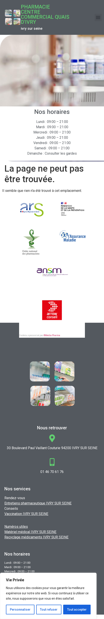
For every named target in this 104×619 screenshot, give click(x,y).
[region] (48, 596)
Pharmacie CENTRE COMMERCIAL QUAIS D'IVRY (45, 14)
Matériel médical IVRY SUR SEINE (30, 532)
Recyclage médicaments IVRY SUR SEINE (36, 537)
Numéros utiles (16, 526)
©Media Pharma (52, 335)
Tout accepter (77, 609)
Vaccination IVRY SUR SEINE (26, 514)
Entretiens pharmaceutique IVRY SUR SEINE (38, 503)
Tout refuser (49, 609)
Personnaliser (20, 609)
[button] (98, 17)
